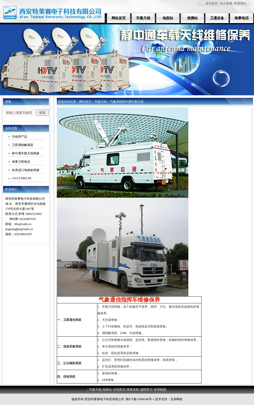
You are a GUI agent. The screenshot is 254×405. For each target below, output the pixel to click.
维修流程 (132, 389)
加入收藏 (226, 3)
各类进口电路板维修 (25, 170)
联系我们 (240, 3)
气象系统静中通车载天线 (126, 101)
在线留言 (119, 389)
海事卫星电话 (21, 161)
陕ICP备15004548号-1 (140, 399)
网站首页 (119, 18)
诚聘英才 (146, 389)
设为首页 (212, 3)
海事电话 (241, 18)
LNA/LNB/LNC (22, 178)
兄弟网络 (176, 399)
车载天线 (143, 18)
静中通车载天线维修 (25, 153)
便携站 (192, 18)
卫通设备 (217, 18)
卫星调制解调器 (22, 145)
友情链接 (160, 389)
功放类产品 (19, 136)
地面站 (167, 18)
